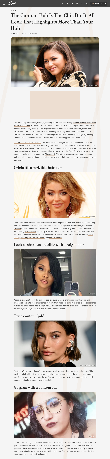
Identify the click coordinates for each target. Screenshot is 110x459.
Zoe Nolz (16, 34)
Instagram (92, 294)
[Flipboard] (72, 4)
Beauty (13, 10)
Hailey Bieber (30, 231)
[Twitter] (82, 4)
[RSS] (86, 4)
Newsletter (99, 3)
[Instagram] (77, 4)
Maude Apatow (55, 237)
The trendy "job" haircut (24, 371)
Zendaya (17, 228)
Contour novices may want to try (27, 142)
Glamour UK (50, 154)
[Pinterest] (67, 4)
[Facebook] (63, 4)
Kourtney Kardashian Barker (33, 237)
